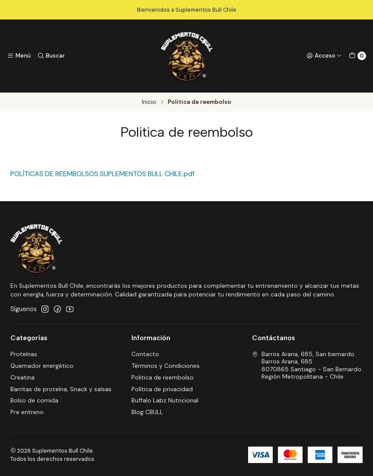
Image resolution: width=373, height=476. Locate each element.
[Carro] (357, 56)
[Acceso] (324, 56)
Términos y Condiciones (165, 366)
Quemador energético (41, 366)
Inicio (149, 102)
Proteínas (23, 354)
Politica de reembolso (162, 377)
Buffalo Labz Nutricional (164, 400)
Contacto (145, 354)
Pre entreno (27, 412)
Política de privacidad (162, 389)
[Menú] (18, 56)
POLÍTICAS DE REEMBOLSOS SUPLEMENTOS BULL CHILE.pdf (102, 173)
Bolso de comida (34, 400)
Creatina (22, 377)
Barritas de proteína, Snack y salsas (61, 389)
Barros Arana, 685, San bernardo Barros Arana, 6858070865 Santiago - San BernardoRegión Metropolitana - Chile (306, 365)
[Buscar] (50, 56)
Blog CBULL (147, 412)
